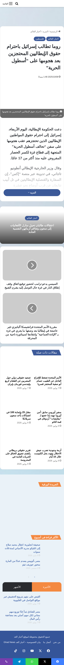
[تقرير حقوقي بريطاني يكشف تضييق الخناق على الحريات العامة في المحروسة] (17, 439)
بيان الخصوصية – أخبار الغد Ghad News (22, 642)
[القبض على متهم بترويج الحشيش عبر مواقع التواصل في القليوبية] (52, 601)
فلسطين (40, 38)
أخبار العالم (36, 31)
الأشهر (17, 586)
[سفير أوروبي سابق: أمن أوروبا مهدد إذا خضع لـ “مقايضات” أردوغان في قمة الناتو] (47, 401)
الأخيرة (46, 586)
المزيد (45, 31)
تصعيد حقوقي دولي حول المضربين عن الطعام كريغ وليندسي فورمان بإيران (18, 380)
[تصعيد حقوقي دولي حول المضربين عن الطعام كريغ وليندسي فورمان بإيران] (17, 366)
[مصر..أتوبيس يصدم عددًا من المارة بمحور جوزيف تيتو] (52, 565)
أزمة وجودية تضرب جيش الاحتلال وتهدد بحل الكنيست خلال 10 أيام (47, 453)
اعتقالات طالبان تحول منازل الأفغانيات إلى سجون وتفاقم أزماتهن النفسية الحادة (32, 228)
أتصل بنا (47, 642)
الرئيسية (55, 31)
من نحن (56, 642)
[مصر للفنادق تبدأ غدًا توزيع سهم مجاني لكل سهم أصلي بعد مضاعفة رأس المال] (52, 616)
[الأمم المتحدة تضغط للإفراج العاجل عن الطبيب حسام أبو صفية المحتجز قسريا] (47, 366)
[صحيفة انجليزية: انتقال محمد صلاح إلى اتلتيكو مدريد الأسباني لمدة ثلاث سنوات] (52, 549)
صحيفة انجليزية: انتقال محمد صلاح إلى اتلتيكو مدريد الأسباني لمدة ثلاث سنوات (22, 548)
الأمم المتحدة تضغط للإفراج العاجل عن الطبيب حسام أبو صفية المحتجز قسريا (47, 380)
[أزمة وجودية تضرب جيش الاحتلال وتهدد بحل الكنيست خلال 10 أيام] (47, 439)
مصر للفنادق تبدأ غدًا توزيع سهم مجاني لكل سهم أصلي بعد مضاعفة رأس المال (22, 615)
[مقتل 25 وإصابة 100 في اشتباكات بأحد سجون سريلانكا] (17, 401)
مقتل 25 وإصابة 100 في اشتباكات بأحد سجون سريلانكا (18, 415)
